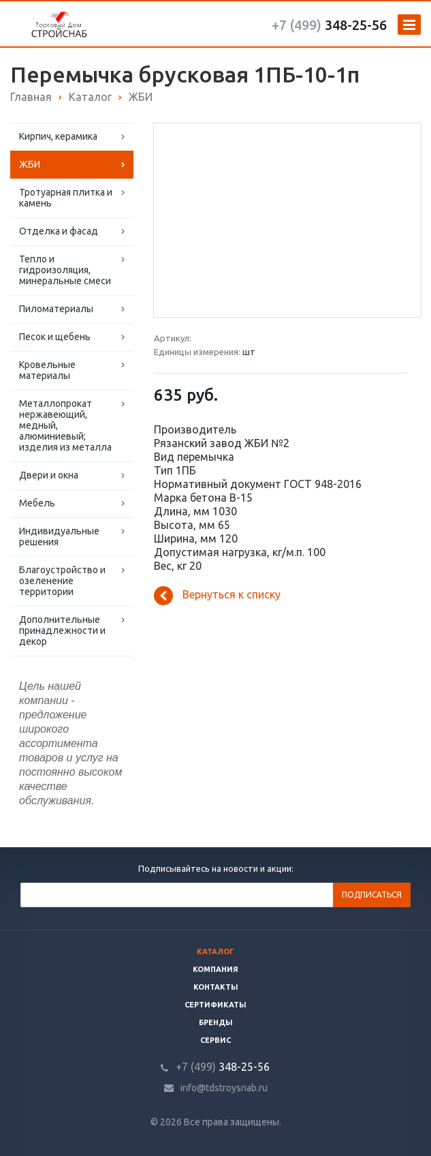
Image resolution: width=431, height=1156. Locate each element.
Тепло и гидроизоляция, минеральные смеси (65, 270)
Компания (215, 969)
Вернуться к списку (217, 595)
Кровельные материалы (47, 370)
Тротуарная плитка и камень (65, 198)
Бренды (216, 1022)
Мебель (37, 503)
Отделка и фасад (58, 231)
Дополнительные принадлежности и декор (62, 630)
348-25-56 (329, 25)
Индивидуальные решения (59, 536)
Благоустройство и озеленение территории (62, 580)
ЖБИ (29, 164)
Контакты (215, 987)
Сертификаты (215, 1005)
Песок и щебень (55, 336)
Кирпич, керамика (58, 136)
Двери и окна (48, 475)
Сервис (215, 1040)
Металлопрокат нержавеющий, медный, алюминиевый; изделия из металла (65, 425)
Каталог (215, 951)
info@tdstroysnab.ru (224, 1087)
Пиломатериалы (56, 308)
